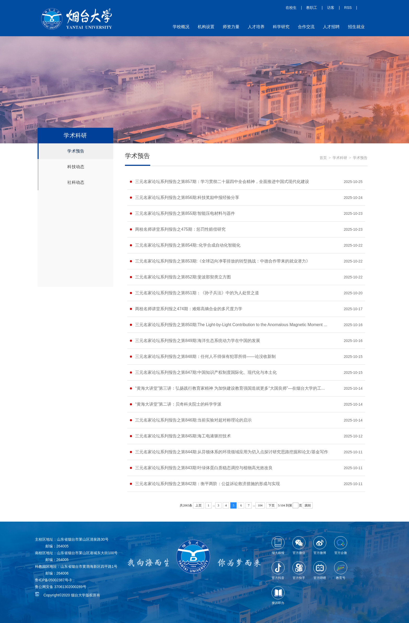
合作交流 (306, 27)
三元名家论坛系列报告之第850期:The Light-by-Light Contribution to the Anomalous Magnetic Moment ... (231, 324)
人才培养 (256, 27)
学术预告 (75, 151)
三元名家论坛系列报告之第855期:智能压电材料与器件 (185, 213)
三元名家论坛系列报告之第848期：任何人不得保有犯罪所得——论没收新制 (205, 356)
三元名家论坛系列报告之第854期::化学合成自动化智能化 (187, 245)
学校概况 (181, 27)
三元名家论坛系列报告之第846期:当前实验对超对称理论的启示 (193, 420)
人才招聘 (331, 27)
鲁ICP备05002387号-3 (53, 580)
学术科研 (340, 158)
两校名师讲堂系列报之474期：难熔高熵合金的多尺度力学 (188, 309)
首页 (323, 158)
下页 (271, 505)
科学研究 (281, 27)
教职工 (311, 7)
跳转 (308, 505)
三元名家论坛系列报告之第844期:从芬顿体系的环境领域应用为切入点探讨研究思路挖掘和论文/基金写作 (231, 452)
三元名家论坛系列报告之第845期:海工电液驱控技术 (183, 436)
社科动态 (75, 182)
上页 (198, 505)
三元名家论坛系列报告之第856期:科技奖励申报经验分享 (187, 197)
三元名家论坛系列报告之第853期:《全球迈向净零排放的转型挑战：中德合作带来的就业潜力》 (222, 261)
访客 (330, 7)
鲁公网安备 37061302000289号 (60, 587)
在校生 (291, 7)
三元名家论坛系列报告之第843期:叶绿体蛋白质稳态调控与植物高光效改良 (204, 468)
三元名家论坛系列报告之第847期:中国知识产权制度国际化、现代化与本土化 (206, 372)
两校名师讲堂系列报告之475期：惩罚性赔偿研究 (180, 229)
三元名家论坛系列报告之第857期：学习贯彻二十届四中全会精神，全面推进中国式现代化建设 (222, 181)
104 (260, 505)
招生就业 (356, 27)
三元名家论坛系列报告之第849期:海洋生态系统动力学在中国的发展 (197, 340)
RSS (348, 7)
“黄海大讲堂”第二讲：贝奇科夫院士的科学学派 (178, 404)
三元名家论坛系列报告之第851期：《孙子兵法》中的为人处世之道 (197, 293)
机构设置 (206, 27)
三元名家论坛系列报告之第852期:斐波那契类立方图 (183, 277)
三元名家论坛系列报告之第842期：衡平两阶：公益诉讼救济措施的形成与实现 (207, 483)
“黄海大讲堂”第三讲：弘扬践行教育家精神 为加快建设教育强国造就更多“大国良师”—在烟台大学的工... (230, 388)
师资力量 (231, 27)
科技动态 (75, 166)
